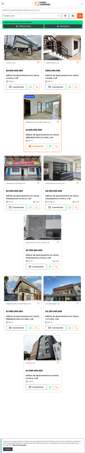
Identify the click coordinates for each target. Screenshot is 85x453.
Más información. (20, 445)
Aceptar (8, 449)
